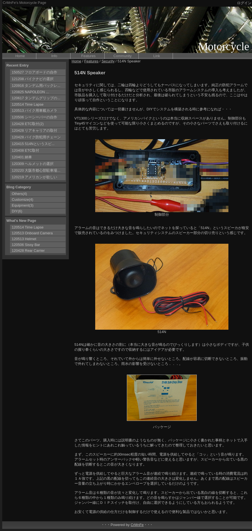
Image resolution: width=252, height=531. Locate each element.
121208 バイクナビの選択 (33, 79)
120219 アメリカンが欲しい (34, 177)
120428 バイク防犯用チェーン (36, 137)
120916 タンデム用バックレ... (36, 85)
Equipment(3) (23, 205)
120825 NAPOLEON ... (30, 92)
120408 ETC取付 (25, 150)
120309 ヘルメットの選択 (33, 164)
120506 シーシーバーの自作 (34, 117)
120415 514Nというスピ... (33, 144)
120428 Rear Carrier (28, 250)
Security (108, 61)
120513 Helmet (24, 239)
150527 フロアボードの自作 (34, 72)
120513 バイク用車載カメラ (34, 110)
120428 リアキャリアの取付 (34, 130)
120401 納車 (22, 157)
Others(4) (19, 194)
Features (88, 56)
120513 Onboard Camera (32, 233)
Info (54, 56)
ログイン (244, 3)
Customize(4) (22, 199)
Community (123, 56)
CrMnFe (137, 525)
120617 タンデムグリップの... (36, 98)
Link (156, 56)
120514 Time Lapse (28, 104)
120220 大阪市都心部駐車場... (36, 170)
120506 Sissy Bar (26, 245)
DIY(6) (17, 211)
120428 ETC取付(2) (28, 124)
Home (20, 56)
